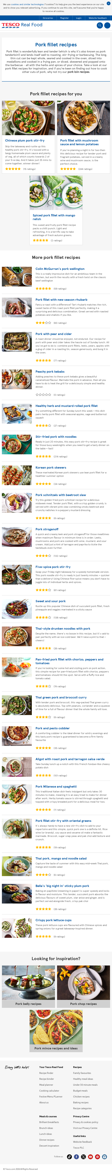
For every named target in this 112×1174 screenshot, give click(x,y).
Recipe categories (82, 1108)
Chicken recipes (81, 1096)
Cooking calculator (49, 1090)
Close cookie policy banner (108, 3)
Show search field (100, 25)
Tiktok (69, 1156)
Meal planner (46, 1084)
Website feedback (82, 1141)
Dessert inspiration (49, 1145)
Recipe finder (46, 1073)
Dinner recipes (46, 1139)
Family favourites (82, 1073)
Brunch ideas (46, 1128)
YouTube (90, 1156)
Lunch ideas (45, 1133)
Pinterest (97, 1156)
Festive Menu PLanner (50, 1096)
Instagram (104, 1156)
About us (44, 1102)
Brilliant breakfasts (49, 1122)
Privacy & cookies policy (85, 1122)
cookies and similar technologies (27, 4)
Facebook (76, 1156)
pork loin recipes (78, 72)
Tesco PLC (78, 1147)
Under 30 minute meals (85, 1084)
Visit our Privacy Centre (85, 1128)
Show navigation (107, 25)
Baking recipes (81, 1102)
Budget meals (80, 1090)
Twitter (83, 1156)
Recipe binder (46, 1078)
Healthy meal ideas (83, 1078)
